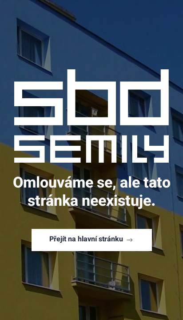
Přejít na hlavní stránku (91, 239)
